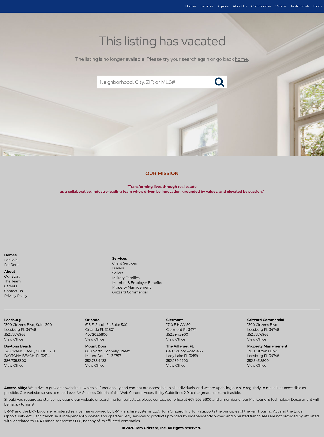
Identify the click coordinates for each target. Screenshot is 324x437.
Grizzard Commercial (130, 292)
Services (206, 6)
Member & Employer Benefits (137, 283)
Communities (261, 6)
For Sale (11, 260)
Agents (223, 6)
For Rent (11, 265)
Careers (10, 286)
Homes (190, 6)
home (241, 59)
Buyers (118, 268)
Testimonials (299, 6)
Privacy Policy (15, 296)
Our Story (12, 276)
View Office (13, 339)
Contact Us (13, 291)
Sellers (117, 273)
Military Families (125, 278)
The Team (12, 281)
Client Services (124, 263)
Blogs (317, 6)
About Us (240, 6)
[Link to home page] (5, 6)
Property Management (131, 287)
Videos (280, 6)
